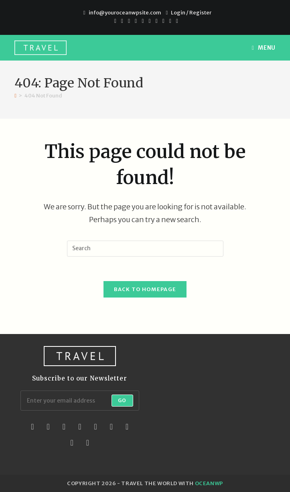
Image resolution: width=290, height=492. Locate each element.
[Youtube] (156, 20)
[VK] (142, 20)
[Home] (15, 95)
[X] (115, 20)
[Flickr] (111, 427)
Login (178, 12)
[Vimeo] (163, 20)
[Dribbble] (135, 20)
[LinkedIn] (79, 427)
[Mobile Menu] (264, 47)
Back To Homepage (145, 289)
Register (200, 12)
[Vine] (170, 20)
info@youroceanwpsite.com (125, 12)
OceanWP (209, 483)
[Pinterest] (129, 20)
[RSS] (176, 20)
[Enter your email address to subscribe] (79, 401)
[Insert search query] (145, 249)
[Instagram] (149, 20)
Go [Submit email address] (122, 400)
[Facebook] (122, 20)
